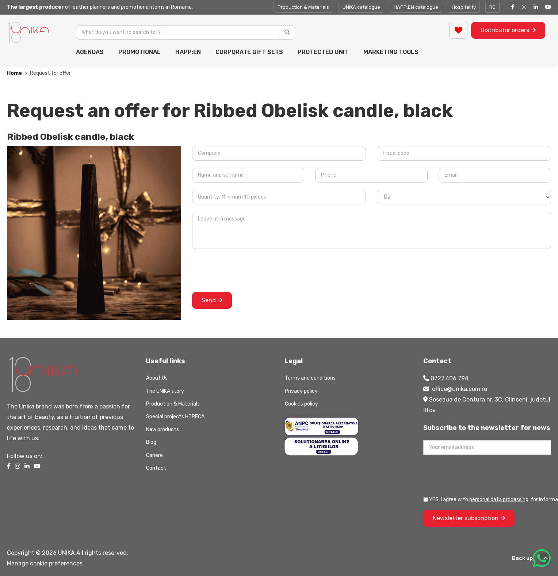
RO (492, 7)
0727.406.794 (450, 378)
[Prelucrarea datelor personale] (425, 499)
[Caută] (287, 32)
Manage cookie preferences (45, 563)
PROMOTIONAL (139, 52)
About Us (157, 378)
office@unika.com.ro (459, 388)
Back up (531, 558)
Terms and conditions (310, 378)
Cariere (154, 455)
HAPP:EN (188, 52)
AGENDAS (90, 52)
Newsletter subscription (469, 518)
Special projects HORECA (175, 417)
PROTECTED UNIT (323, 52)
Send (212, 300)
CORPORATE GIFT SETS (249, 52)
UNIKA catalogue (361, 7)
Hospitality (464, 7)
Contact (156, 468)
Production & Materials (303, 7)
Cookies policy (301, 404)
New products (162, 429)
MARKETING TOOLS (390, 52)
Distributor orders (508, 30)
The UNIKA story (165, 391)
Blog (151, 442)
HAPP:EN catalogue (416, 7)
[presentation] (247, 270)
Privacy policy (301, 391)
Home (14, 73)
